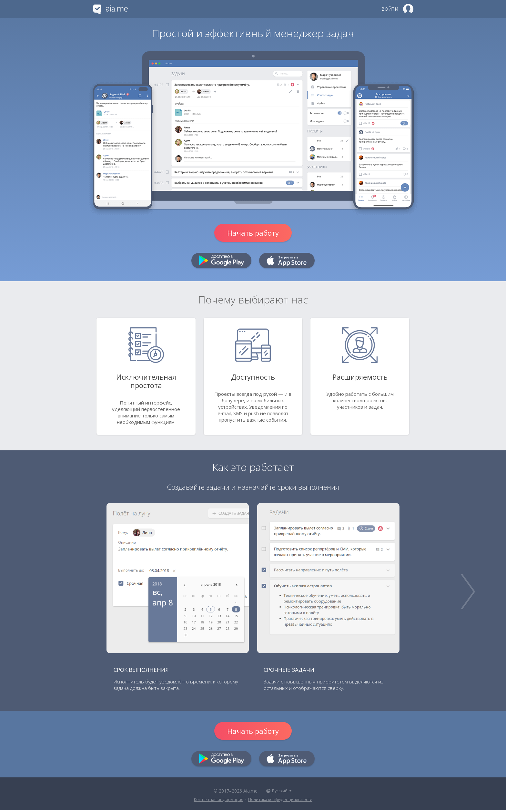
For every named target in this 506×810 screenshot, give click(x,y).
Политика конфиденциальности (280, 799)
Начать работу (253, 233)
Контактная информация (218, 799)
